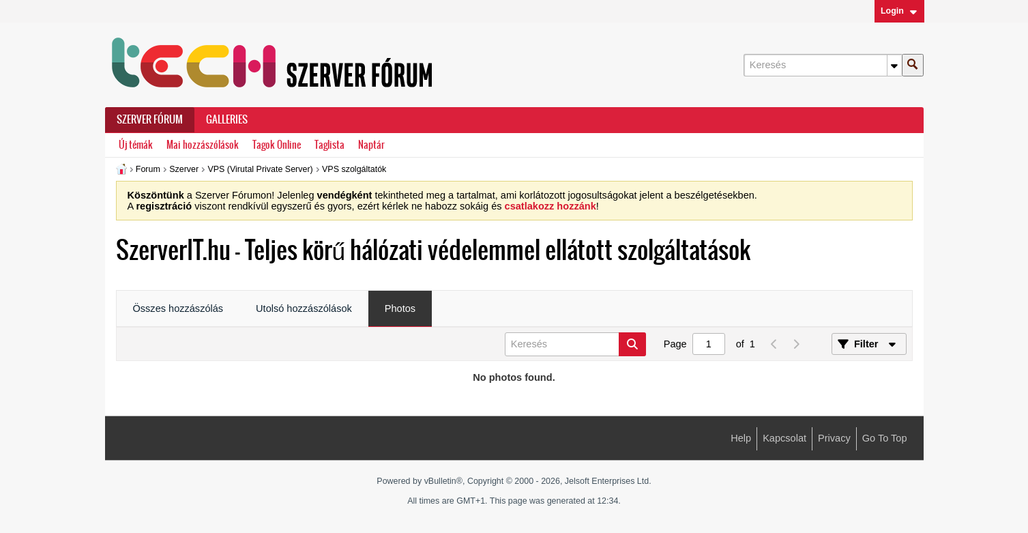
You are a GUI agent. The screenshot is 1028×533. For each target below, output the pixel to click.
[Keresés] (823, 65)
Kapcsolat (784, 438)
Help (741, 438)
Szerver (184, 169)
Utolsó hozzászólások (304, 308)
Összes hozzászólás (178, 308)
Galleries (227, 119)
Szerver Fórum (150, 119)
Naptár (371, 145)
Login (899, 11)
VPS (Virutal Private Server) (259, 169)
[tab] (178, 309)
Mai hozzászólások (202, 145)
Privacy (834, 438)
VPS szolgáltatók (354, 169)
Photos (400, 308)
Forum (148, 169)
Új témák (136, 145)
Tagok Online (276, 145)
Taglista (329, 145)
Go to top (884, 438)
